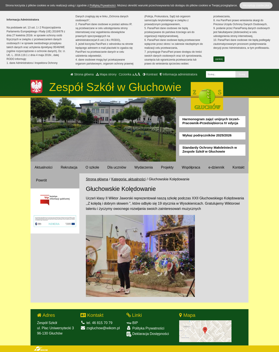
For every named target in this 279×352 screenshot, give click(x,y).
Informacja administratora (178, 74)
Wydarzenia (143, 167)
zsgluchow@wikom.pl (100, 328)
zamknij (219, 59)
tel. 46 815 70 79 (96, 323)
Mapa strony (106, 74)
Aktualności (44, 167)
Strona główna (82, 74)
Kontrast (150, 74)
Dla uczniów (116, 167)
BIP (132, 323)
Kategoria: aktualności (128, 179)
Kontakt (238, 167)
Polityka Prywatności (145, 328)
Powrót (41, 180)
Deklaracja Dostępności (147, 334)
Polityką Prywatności (103, 5)
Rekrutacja (69, 167)
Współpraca (191, 167)
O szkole (92, 167)
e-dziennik (216, 167)
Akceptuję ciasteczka (256, 5)
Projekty (167, 167)
